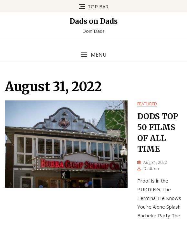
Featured (147, 104)
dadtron (151, 168)
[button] (93, 55)
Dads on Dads (94, 21)
